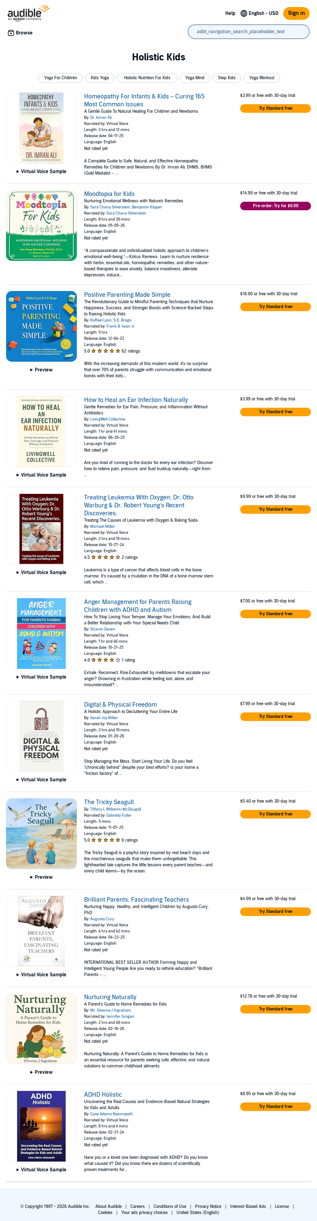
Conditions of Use (170, 1206)
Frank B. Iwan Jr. (120, 326)
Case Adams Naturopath (111, 1114)
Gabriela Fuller (119, 815)
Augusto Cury (102, 919)
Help (230, 13)
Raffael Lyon (101, 320)
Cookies (105, 1212)
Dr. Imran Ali (101, 117)
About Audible (108, 1206)
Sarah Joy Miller (104, 717)
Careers (137, 1206)
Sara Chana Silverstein (110, 207)
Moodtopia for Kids (109, 194)
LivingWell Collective (107, 419)
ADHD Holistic (103, 1095)
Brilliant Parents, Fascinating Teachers (136, 899)
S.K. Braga (122, 320)
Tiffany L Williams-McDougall (115, 809)
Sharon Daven (102, 629)
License (282, 1206)
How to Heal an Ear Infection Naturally (136, 400)
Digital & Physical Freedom (120, 704)
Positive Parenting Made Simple (127, 295)
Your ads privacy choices (144, 1212)
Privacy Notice (208, 1206)
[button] (60, 78)
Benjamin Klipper (147, 207)
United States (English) (197, 1212)
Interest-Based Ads (248, 1206)
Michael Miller (102, 526)
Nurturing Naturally (110, 997)
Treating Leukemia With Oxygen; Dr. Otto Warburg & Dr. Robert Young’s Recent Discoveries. (139, 505)
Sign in (296, 13)
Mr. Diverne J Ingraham (110, 1010)
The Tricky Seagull (109, 802)
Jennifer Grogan (120, 1016)
